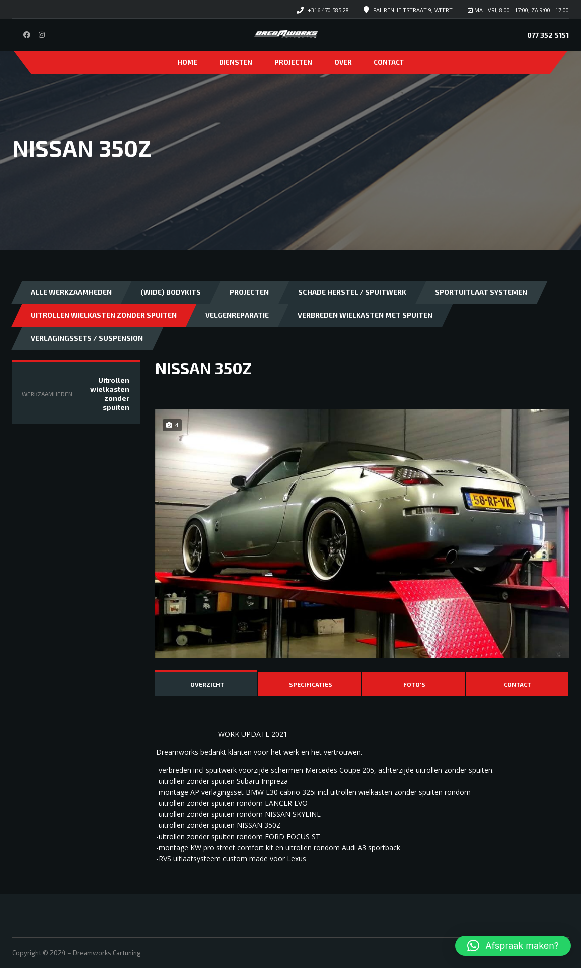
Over (343, 62)
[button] (513, 946)
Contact (389, 62)
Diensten (235, 62)
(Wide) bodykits (170, 292)
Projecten (293, 62)
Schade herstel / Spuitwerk (352, 292)
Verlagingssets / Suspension (87, 338)
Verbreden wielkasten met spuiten (365, 315)
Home (187, 62)
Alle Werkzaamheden (71, 292)
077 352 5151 (548, 35)
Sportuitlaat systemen (481, 292)
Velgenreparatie (237, 315)
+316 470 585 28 (328, 10)
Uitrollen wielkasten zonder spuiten (104, 315)
